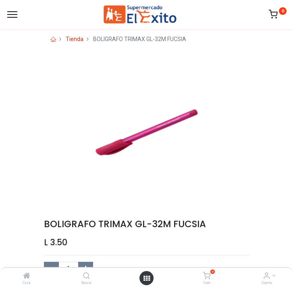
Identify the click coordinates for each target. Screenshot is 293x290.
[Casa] (26, 276)
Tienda (74, 39)
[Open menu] (146, 278)
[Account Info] (266, 276)
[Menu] (12, 14)
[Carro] (206, 276)
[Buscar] (86, 276)
